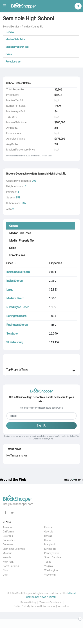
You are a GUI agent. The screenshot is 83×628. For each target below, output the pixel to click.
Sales (9, 54)
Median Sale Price (15, 39)
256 (24, 203)
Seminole (12, 333)
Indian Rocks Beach (18, 272)
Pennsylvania (51, 553)
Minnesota (50, 548)
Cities (10, 263)
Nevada (7, 557)
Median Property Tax (17, 46)
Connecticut (9, 540)
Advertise (63, 606)
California (8, 531)
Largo (9, 289)
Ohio (5, 570)
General (10, 32)
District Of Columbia (14, 548)
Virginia (48, 566)
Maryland (49, 544)
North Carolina (11, 566)
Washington (51, 570)
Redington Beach (16, 316)
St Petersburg (14, 342)
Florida (48, 527)
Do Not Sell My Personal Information (34, 606)
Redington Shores (17, 324)
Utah (5, 574)
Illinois (47, 540)
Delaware (8, 544)
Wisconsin (50, 574)
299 (34, 180)
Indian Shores (14, 280)
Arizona (7, 527)
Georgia (48, 531)
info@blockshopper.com (18, 504)
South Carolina (52, 557)
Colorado (8, 535)
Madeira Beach (15, 298)
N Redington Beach (17, 307)
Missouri (7, 553)
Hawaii (48, 535)
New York (8, 561)
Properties (56, 263)
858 (18, 197)
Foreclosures (13, 61)
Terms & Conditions (50, 602)
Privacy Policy (28, 602)
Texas (47, 561)
